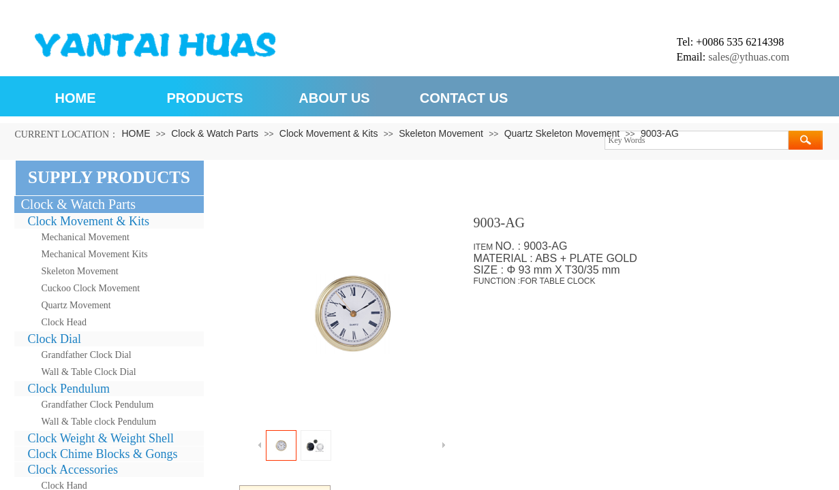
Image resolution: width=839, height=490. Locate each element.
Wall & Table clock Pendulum (99, 421)
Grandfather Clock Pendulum (98, 404)
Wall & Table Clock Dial (89, 372)
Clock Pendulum (69, 388)
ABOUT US (334, 98)
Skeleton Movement (441, 133)
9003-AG (660, 133)
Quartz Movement (76, 305)
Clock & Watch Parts (214, 133)
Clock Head (64, 322)
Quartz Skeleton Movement (562, 133)
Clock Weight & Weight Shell (101, 438)
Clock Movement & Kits (328, 133)
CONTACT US (464, 98)
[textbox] (697, 140)
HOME (75, 98)
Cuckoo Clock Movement (91, 288)
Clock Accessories (73, 469)
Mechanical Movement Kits (95, 254)
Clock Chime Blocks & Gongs (103, 454)
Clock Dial (55, 339)
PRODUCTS (204, 98)
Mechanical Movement (85, 237)
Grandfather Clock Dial (87, 355)
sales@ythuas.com (748, 57)
